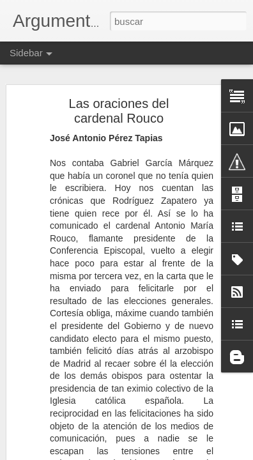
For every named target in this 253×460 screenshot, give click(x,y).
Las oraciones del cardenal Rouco (119, 110)
